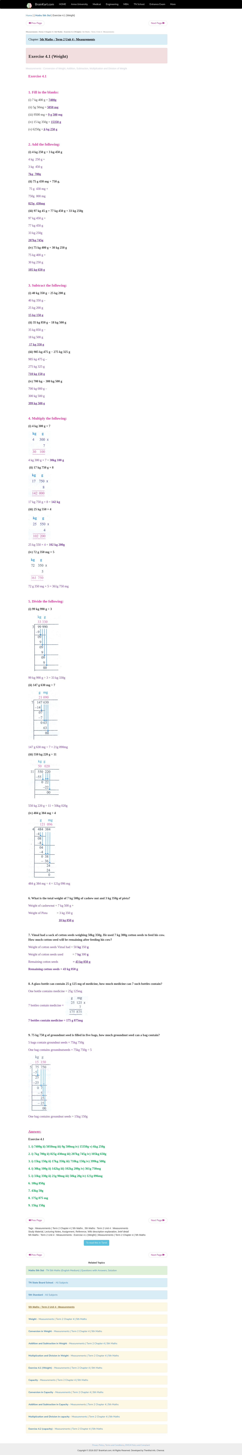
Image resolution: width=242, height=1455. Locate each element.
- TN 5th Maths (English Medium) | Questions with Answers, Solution (73, 1270)
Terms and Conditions (114, 1445)
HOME (62, 4)
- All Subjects (48, 1282)
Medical (97, 4)
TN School (139, 4)
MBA (126, 4)
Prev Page (35, 23)
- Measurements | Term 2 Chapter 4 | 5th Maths (58, 1319)
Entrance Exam (157, 4)
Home (29, 15)
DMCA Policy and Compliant (137, 1445)
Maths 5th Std (43, 15)
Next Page (158, 23)
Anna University (79, 4)
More (173, 4)
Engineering (112, 4)
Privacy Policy (98, 1445)
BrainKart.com (44, 4)
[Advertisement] (194, 64)
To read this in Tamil (96, 1242)
